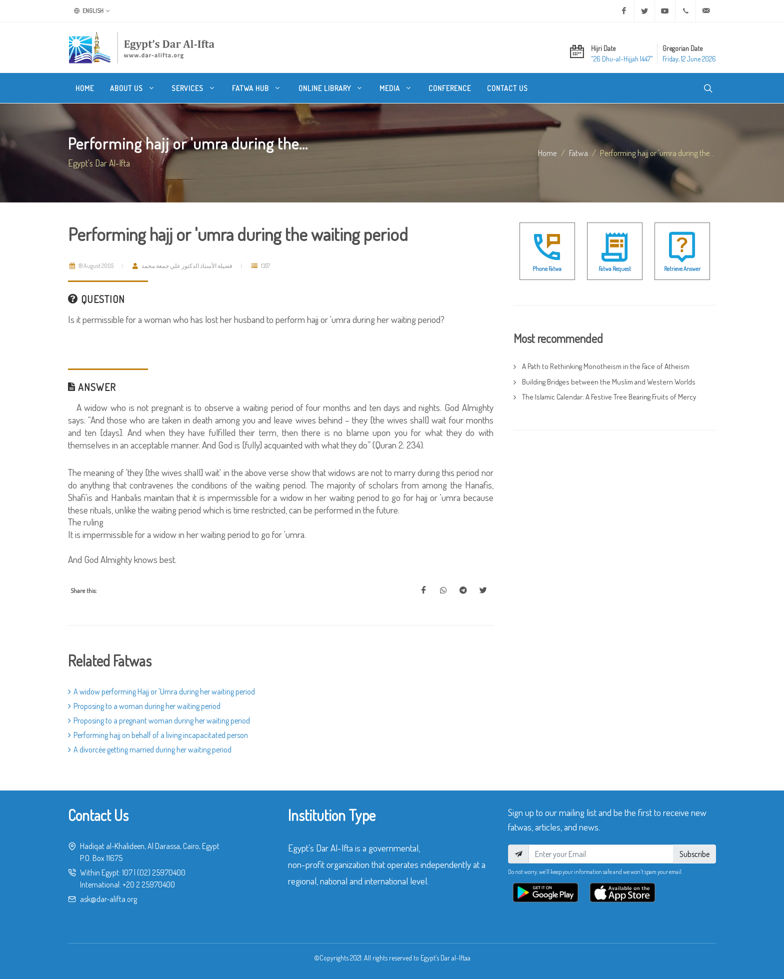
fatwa (578, 152)
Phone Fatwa (547, 268)
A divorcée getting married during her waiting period (150, 749)
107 (127, 873)
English (92, 11)
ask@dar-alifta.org (108, 899)
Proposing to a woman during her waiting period (144, 706)
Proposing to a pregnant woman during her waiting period (159, 721)
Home (547, 152)
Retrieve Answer (682, 268)
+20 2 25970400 (148, 885)
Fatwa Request (614, 268)
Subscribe (695, 854)
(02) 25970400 (161, 873)
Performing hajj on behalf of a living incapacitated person (158, 735)
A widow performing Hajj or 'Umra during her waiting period (161, 691)
